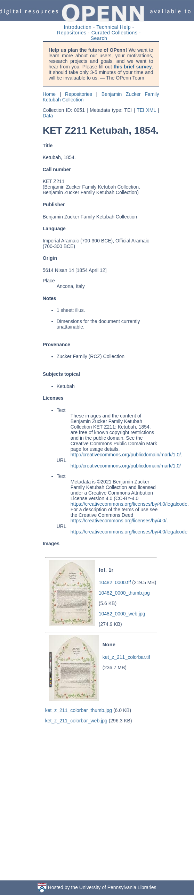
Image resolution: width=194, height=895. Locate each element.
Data (48, 115)
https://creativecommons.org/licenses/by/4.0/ (119, 520)
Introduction (77, 27)
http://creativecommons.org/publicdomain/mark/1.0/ (126, 454)
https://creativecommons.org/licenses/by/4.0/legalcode (129, 504)
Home (49, 94)
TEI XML (146, 110)
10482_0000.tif (115, 582)
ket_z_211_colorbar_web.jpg (76, 720)
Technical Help (113, 27)
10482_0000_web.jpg (122, 613)
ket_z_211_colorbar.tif (126, 657)
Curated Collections (114, 32)
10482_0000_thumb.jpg (124, 593)
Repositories (72, 32)
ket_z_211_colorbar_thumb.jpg (78, 710)
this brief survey (133, 66)
